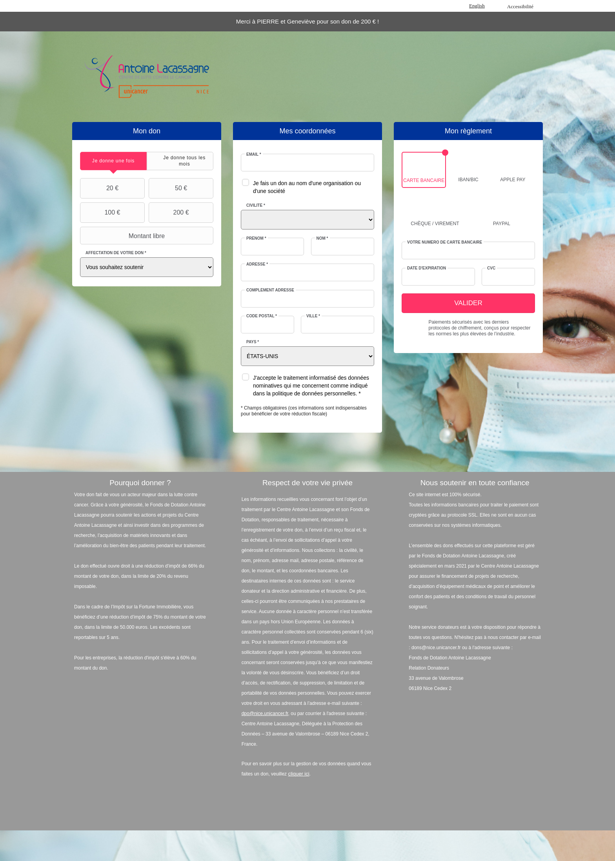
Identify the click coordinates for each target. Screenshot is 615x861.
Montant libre (123, 235)
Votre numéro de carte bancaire (444, 242)
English (477, 6)
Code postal (261, 316)
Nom (322, 238)
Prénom (256, 238)
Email (253, 154)
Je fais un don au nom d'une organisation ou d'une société (307, 187)
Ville (313, 316)
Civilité (255, 205)
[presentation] (113, 161)
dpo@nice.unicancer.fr (265, 713)
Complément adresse (270, 290)
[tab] (113, 161)
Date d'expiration (426, 268)
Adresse (257, 264)
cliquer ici (298, 774)
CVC (491, 268)
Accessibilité (520, 6)
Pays (252, 342)
